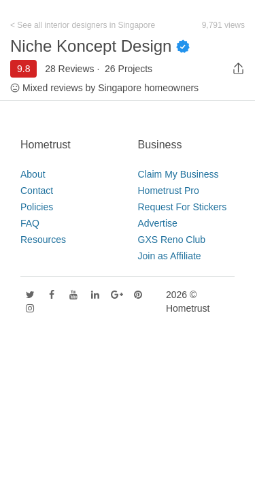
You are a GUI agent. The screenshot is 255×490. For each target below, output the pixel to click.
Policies (36, 206)
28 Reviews (69, 68)
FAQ (29, 223)
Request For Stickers (182, 206)
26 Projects (128, 68)
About (33, 174)
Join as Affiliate (169, 255)
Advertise (157, 223)
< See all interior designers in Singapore (82, 25)
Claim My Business (178, 174)
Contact (36, 190)
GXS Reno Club (172, 239)
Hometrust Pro (168, 190)
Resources (43, 239)
